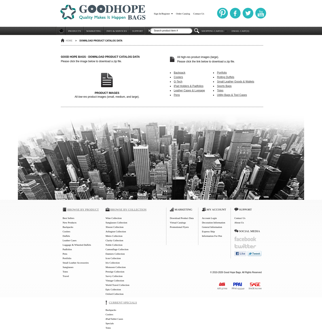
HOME (69, 40)
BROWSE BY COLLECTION (128, 209)
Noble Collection (114, 244)
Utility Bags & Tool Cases (232, 95)
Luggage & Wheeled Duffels (77, 244)
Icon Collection (113, 258)
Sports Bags (224, 86)
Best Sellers (68, 218)
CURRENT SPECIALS (123, 302)
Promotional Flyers (179, 227)
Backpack (179, 72)
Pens (177, 95)
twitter (245, 246)
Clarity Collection (114, 240)
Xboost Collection (114, 227)
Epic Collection (113, 289)
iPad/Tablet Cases (114, 319)
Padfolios (67, 249)
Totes (220, 90)
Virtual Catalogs (178, 222)
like (240, 253)
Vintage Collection (115, 280)
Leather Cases (69, 240)
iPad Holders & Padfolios (188, 86)
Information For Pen (212, 236)
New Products (69, 222)
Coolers (178, 77)
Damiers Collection (115, 253)
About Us (239, 222)
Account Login (209, 218)
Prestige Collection (115, 271)
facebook (245, 238)
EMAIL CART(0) (240, 31)
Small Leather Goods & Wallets (235, 81)
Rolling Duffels (225, 77)
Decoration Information (213, 222)
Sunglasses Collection (116, 222)
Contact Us (198, 13)
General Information (212, 227)
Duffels (66, 236)
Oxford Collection (114, 294)
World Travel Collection (117, 285)
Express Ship (208, 231)
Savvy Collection (114, 276)
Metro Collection (114, 236)
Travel (66, 276)
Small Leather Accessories (76, 262)
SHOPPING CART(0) (212, 31)
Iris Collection (113, 262)
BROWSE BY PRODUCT (83, 209)
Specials (110, 323)
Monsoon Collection (116, 267)
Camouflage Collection (117, 249)
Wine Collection (114, 218)
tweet (255, 253)
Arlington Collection (116, 231)
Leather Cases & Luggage (189, 90)
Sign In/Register (162, 13)
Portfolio (222, 72)
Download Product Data (182, 218)
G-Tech (178, 81)
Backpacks (68, 227)
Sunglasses (68, 267)
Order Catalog (183, 13)
